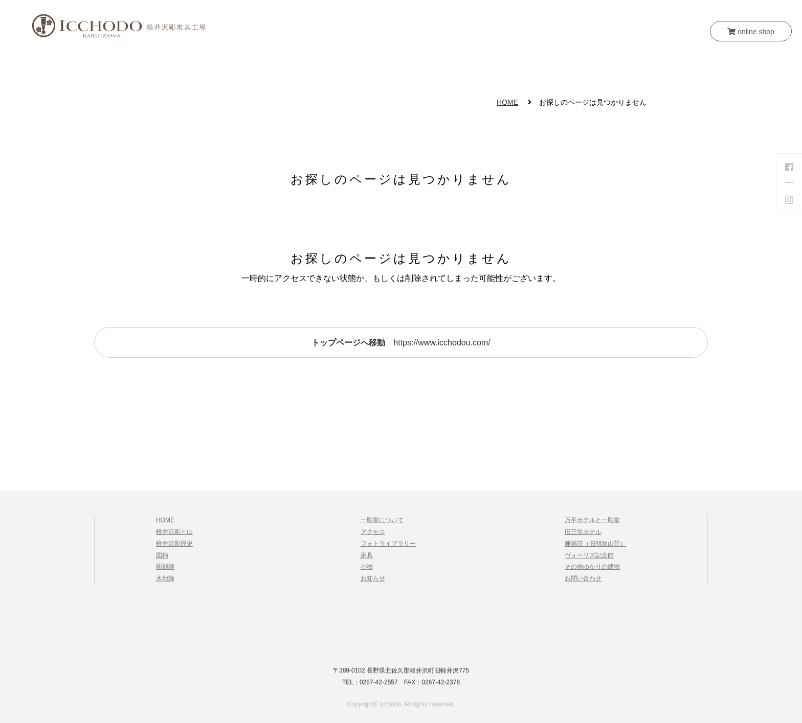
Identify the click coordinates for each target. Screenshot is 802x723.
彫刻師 (165, 570)
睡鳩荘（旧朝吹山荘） (595, 546)
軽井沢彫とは (259, 65)
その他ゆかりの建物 (592, 570)
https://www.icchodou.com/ (400, 342)
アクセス (373, 535)
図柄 (162, 558)
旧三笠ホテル (583, 535)
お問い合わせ (533, 65)
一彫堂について (333, 65)
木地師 (165, 581)
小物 (427, 65)
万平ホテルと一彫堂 (592, 523)
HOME (200, 65)
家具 (390, 65)
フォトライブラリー (388, 546)
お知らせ (472, 65)
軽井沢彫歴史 (174, 546)
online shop (750, 32)
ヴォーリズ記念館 (589, 558)
